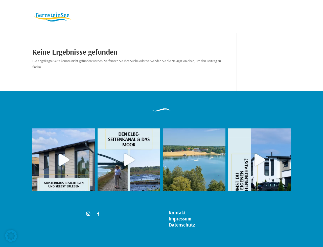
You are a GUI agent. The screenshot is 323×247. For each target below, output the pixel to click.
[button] (11, 236)
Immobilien (92, 17)
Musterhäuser (154, 17)
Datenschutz (182, 224)
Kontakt (182, 17)
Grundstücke (122, 17)
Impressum (180, 218)
